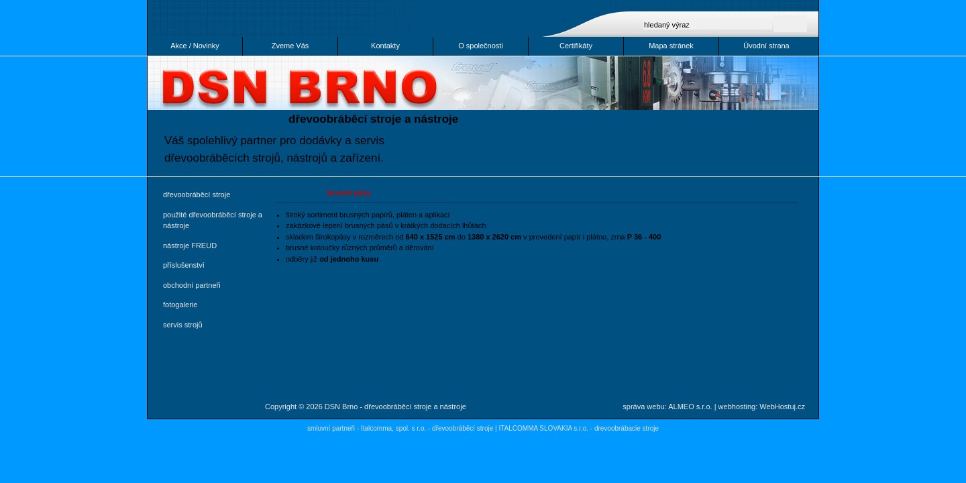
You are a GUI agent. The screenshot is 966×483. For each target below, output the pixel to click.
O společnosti (480, 46)
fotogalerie (180, 305)
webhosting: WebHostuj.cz (761, 406)
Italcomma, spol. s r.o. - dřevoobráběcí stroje (427, 428)
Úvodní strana (766, 46)
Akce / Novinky (194, 46)
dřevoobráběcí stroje (196, 195)
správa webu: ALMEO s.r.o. (667, 406)
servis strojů (183, 325)
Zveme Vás (290, 46)
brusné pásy (349, 193)
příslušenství (184, 265)
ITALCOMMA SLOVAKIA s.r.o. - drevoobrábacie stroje (578, 428)
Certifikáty (575, 46)
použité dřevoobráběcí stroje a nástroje (212, 220)
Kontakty (385, 46)
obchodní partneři (192, 285)
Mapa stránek (671, 46)
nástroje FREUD (190, 245)
